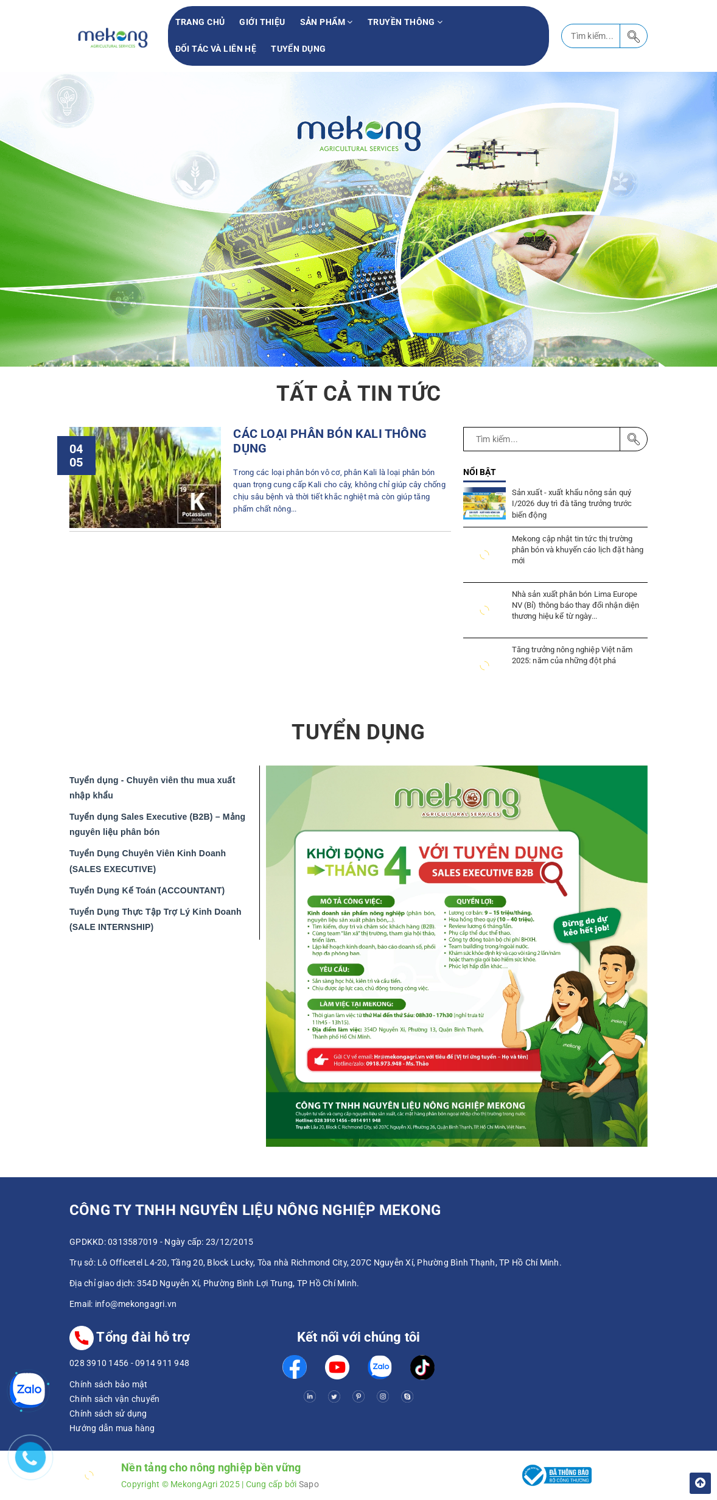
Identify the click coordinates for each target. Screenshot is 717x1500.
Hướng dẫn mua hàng (112, 1428)
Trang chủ (200, 22)
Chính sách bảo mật (108, 1384)
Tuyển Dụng (298, 49)
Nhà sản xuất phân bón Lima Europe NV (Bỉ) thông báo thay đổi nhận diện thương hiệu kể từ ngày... (576, 605)
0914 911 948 (162, 1363)
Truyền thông (405, 22)
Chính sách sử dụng (108, 1413)
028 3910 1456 (98, 1363)
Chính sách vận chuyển (114, 1399)
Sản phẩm (326, 22)
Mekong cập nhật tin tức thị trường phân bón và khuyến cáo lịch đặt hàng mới (578, 549)
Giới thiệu (262, 22)
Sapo (309, 1484)
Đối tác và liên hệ (216, 49)
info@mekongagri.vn (136, 1304)
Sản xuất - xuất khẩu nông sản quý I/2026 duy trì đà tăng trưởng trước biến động (572, 503)
